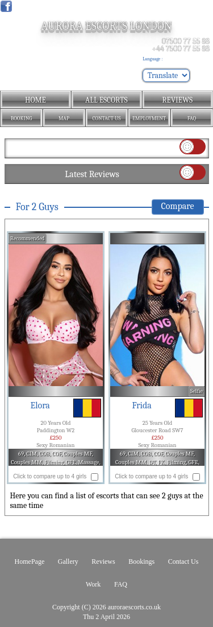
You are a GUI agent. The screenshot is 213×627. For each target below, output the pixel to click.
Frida (141, 405)
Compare (177, 206)
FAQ (120, 584)
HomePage (30, 561)
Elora (40, 405)
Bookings (141, 561)
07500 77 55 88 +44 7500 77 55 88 (181, 45)
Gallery (68, 561)
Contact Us (183, 561)
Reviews (103, 561)
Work (93, 584)
